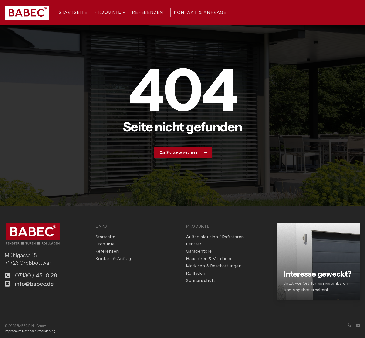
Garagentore (199, 251)
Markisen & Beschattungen (213, 265)
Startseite (105, 236)
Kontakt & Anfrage (114, 258)
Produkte (105, 244)
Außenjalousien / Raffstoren (215, 236)
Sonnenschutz (201, 280)
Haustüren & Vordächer (210, 258)
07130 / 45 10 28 (31, 275)
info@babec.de (29, 284)
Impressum (13, 331)
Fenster (194, 244)
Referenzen (107, 251)
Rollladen (195, 273)
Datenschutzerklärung (39, 331)
